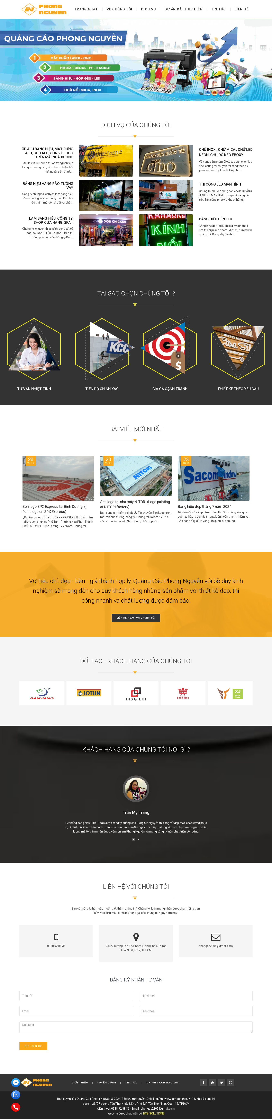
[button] (133, 839)
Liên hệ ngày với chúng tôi (136, 617)
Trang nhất (86, 9)
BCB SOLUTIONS (154, 1113)
